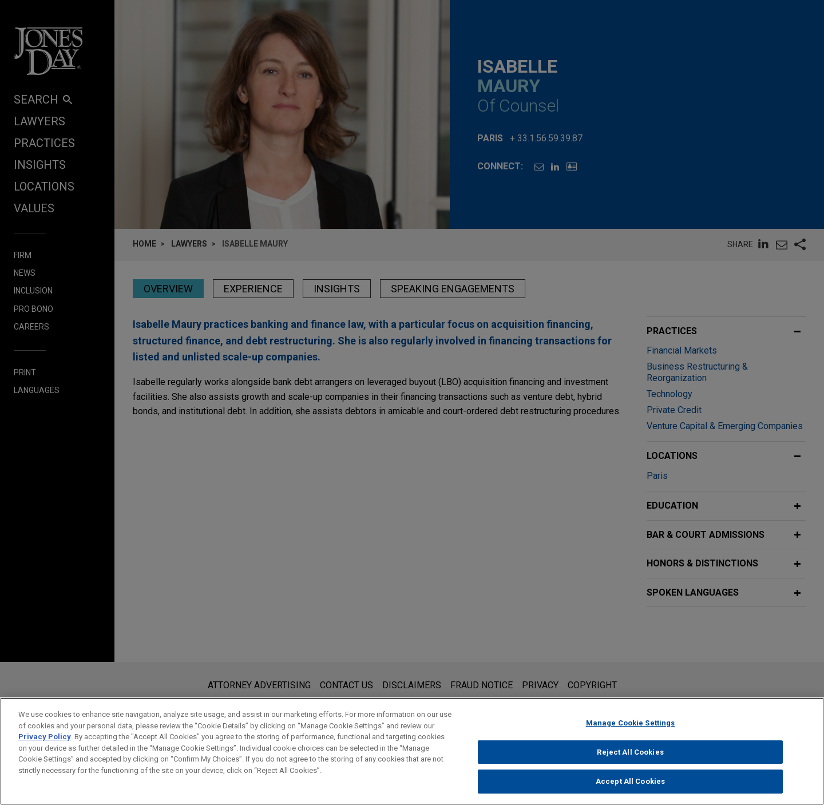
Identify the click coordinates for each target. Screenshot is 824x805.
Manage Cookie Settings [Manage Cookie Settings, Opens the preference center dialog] (630, 728)
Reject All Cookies (630, 757)
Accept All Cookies (630, 787)
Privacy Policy (44, 741)
